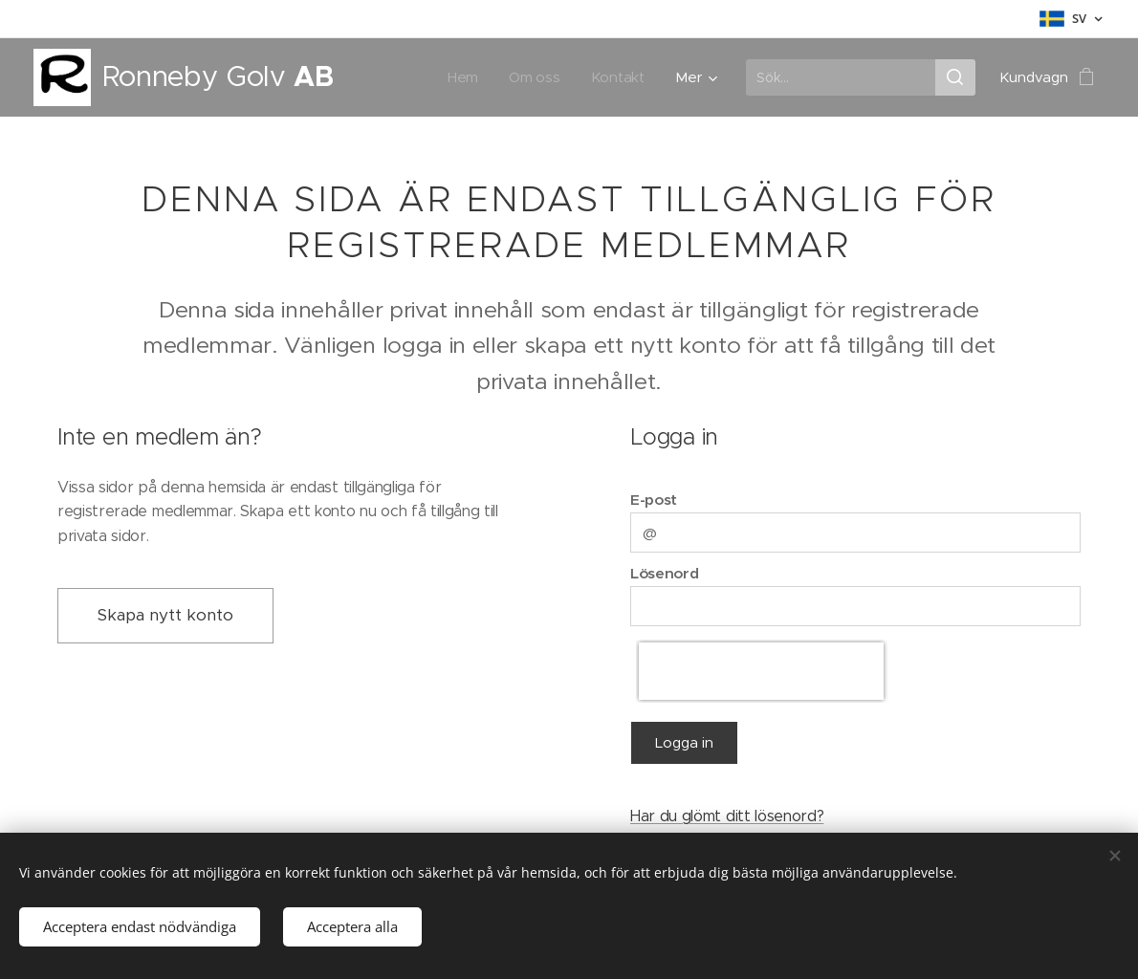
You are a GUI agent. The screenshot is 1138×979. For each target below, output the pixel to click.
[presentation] (761, 670)
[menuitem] (465, 77)
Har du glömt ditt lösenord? (726, 816)
